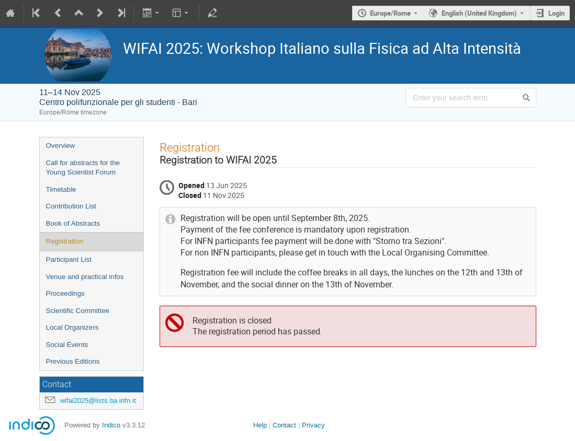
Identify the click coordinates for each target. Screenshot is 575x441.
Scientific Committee (77, 311)
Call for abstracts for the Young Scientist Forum (83, 168)
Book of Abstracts (73, 223)
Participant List (69, 259)
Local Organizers (72, 327)
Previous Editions (73, 361)
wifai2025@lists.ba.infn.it (98, 400)
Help (260, 425)
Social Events (67, 345)
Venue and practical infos (85, 277)
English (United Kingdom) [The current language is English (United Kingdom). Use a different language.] (479, 13)
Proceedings (65, 293)
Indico (111, 425)
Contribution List (71, 206)
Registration (64, 241)
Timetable (61, 189)
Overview (60, 145)
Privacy (313, 425)
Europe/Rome (390, 13)
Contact (284, 425)
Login (556, 13)
